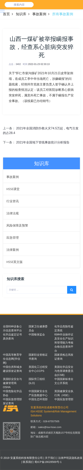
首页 (6, 14)
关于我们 (50, 457)
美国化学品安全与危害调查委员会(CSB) (63, 371)
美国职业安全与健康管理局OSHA (12, 383)
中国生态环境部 (38, 399)
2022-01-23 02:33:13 (39, 64)
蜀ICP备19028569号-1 (48, 461)
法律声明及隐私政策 (69, 457)
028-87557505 (51, 423)
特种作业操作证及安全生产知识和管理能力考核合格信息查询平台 (63, 342)
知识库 (21, 14)
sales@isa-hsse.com (49, 429)
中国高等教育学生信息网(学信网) (12, 358)
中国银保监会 (37, 334)
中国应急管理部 (63, 399)
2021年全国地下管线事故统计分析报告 (42, 142)
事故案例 (39, 14)
